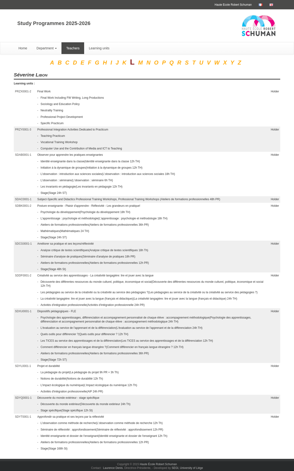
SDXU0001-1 (23, 311)
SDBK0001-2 (23, 205)
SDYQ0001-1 (23, 397)
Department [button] (46, 48)
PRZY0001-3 (23, 129)
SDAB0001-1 (23, 154)
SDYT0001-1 (23, 416)
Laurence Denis (113, 468)
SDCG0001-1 (23, 243)
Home (22, 48)
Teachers (72, 48)
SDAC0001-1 (23, 199)
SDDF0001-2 (23, 275)
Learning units (99, 48)
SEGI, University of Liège (187, 468)
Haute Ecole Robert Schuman (233, 4)
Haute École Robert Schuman (158, 464)
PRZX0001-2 (23, 91)
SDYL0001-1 (23, 366)
